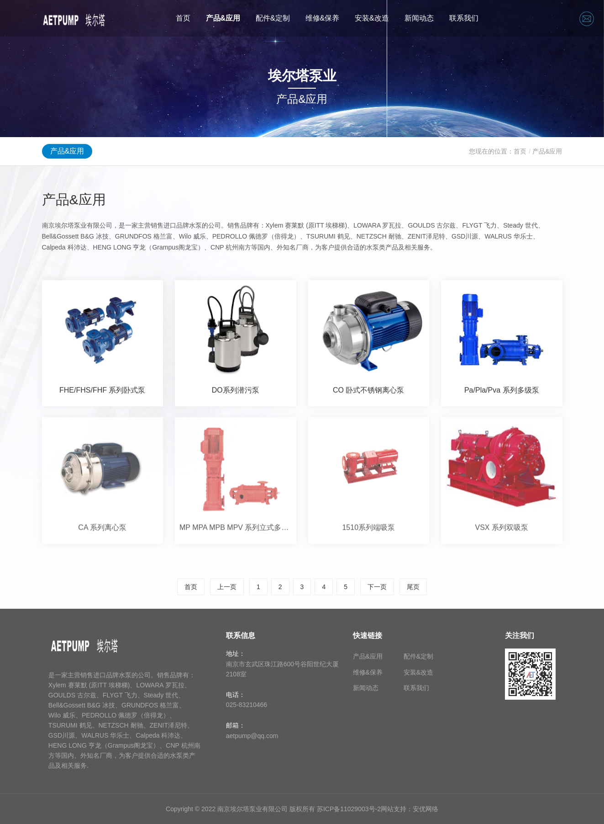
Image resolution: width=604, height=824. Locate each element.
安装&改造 (372, 18)
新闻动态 (419, 18)
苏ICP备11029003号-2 (349, 809)
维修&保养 (322, 18)
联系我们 (463, 18)
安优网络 (425, 809)
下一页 (377, 586)
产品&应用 (223, 18)
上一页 (226, 586)
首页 (183, 18)
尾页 (413, 586)
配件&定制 (273, 18)
